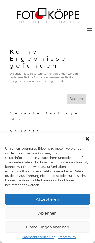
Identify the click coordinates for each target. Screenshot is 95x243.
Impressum (67, 237)
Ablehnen (47, 213)
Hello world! (17, 119)
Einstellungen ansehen (47, 227)
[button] (87, 138)
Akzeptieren (47, 199)
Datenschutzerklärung (39, 237)
